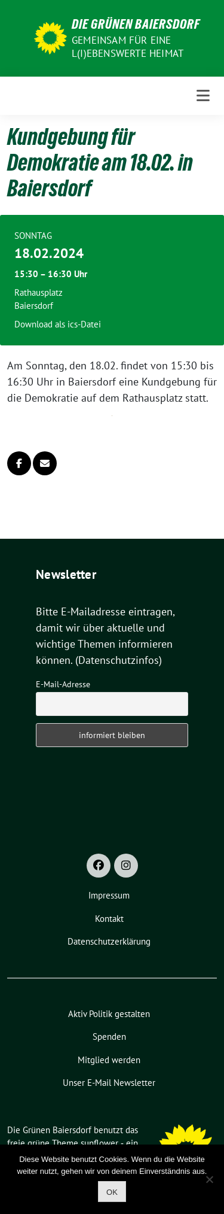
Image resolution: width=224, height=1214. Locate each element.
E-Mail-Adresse (63, 684)
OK (112, 1192)
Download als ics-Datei (57, 324)
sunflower (99, 1143)
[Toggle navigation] (203, 96)
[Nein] (209, 1179)
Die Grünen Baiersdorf (136, 24)
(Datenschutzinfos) (118, 660)
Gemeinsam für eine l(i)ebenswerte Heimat (127, 47)
